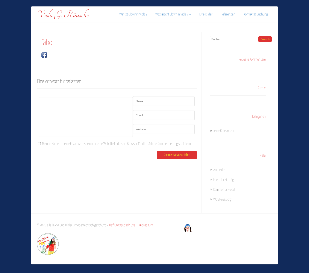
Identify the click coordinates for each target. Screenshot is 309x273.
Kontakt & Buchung (256, 14)
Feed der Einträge (224, 180)
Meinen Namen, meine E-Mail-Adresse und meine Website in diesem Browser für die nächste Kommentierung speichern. (116, 144)
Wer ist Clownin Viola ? (133, 14)
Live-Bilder (205, 14)
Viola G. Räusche (63, 15)
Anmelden (219, 170)
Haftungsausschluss (122, 225)
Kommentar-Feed (224, 190)
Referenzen (228, 14)
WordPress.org (222, 199)
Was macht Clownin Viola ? (173, 14)
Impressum (146, 225)
